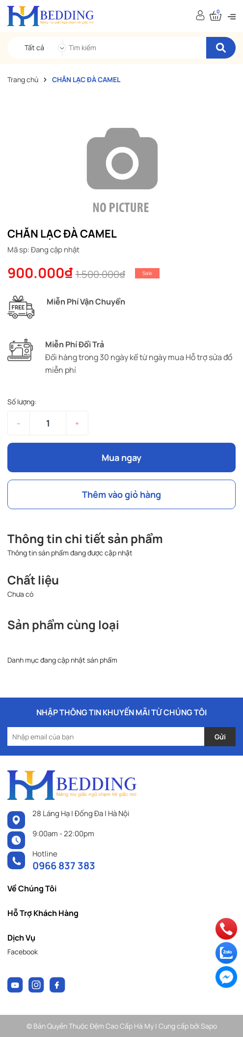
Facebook (22, 951)
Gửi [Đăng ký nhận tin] (220, 736)
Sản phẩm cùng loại (63, 624)
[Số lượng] (48, 423)
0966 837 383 (63, 865)
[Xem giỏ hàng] (215, 16)
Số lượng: (21, 401)
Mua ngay (121, 457)
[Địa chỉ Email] (121, 736)
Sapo (209, 1026)
